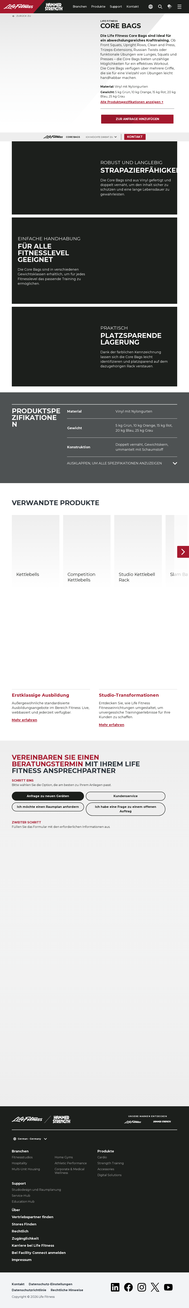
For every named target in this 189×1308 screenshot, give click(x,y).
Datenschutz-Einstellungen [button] (50, 1284)
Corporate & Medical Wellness (70, 1171)
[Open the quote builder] (169, 6)
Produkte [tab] (98, 6)
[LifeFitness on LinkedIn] (115, 1288)
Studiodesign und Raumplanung (36, 1189)
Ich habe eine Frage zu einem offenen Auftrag (125, 809)
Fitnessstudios (22, 1157)
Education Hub (23, 1201)
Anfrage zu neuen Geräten (48, 796)
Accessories (105, 1169)
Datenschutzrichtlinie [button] (29, 1290)
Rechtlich (20, 1231)
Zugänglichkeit (25, 1238)
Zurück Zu (21, 16)
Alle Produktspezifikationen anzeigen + (131, 102)
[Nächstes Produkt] (183, 552)
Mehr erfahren (24, 720)
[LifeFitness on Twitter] (155, 1288)
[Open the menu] (179, 6)
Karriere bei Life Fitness (33, 1246)
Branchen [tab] (80, 6)
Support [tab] (116, 6)
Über (16, 1210)
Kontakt (132, 6)
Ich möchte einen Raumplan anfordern (48, 807)
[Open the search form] (160, 6)
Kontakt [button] (18, 1284)
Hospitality (19, 1163)
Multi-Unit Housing (26, 1169)
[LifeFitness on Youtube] (168, 1288)
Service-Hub (21, 1195)
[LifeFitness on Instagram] (141, 1288)
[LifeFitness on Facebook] (128, 1288)
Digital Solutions (109, 1175)
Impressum (22, 1260)
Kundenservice (126, 796)
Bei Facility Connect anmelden (39, 1253)
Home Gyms (64, 1157)
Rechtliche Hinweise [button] (67, 1290)
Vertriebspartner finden (32, 1217)
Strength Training (110, 1163)
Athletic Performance (71, 1163)
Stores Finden (24, 1224)
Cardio (102, 1157)
